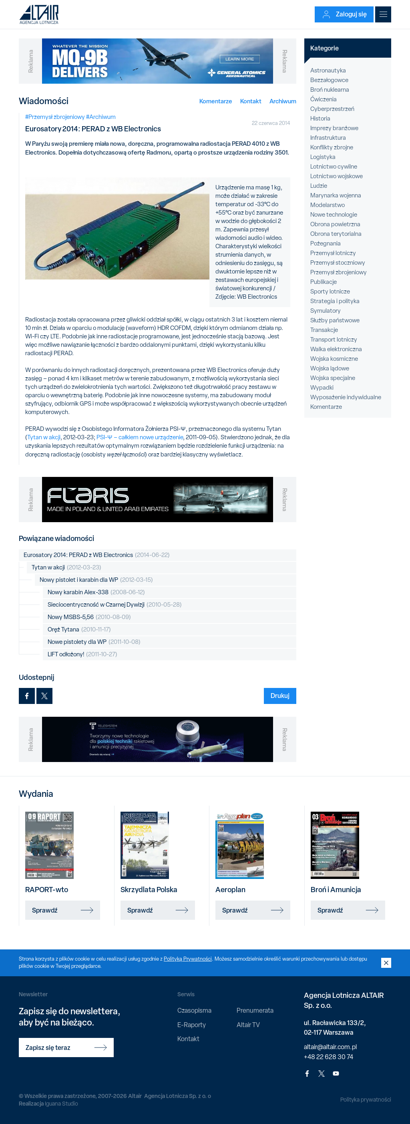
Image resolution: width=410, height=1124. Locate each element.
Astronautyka (328, 70)
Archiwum (282, 101)
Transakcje (324, 330)
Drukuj (280, 695)
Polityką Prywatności (188, 958)
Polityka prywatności (365, 1099)
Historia (320, 119)
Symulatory (325, 311)
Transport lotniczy (333, 340)
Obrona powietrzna (335, 224)
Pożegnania (325, 243)
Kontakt (250, 101)
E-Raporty (191, 1025)
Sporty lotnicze (330, 292)
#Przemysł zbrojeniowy (55, 117)
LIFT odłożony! (82, 654)
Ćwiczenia (323, 99)
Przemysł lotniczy (333, 253)
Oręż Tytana (79, 629)
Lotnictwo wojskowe (336, 176)
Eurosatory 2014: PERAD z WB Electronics (97, 555)
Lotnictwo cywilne (333, 167)
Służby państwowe (335, 320)
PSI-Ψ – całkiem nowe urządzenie (139, 437)
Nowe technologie (333, 215)
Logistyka (323, 157)
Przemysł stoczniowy (337, 263)
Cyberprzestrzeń (332, 109)
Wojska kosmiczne (334, 359)
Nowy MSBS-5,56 (89, 617)
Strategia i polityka (335, 301)
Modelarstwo (327, 205)
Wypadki (322, 388)
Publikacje (323, 282)
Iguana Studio (61, 1103)
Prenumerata (255, 1010)
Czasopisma (194, 1010)
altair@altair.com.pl (330, 1047)
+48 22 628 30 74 (328, 1057)
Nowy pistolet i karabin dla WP (96, 580)
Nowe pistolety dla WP (94, 642)
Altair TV (248, 1025)
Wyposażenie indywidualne (345, 397)
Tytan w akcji (43, 437)
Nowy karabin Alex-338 (96, 592)
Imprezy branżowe (334, 128)
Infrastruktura (328, 138)
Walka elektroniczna (336, 349)
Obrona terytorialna (336, 234)
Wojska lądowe (329, 368)
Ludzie (318, 186)
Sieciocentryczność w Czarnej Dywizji (115, 605)
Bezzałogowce (329, 80)
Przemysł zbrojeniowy (338, 272)
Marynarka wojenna (335, 195)
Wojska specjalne (332, 378)
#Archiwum (101, 117)
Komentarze (215, 101)
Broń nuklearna (329, 90)
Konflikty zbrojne (331, 147)
